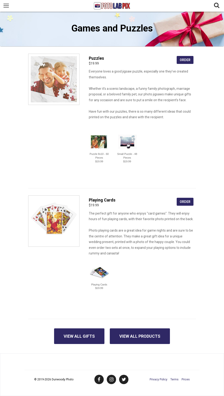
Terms (174, 379)
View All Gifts (79, 336)
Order (185, 60)
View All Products (139, 336)
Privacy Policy (158, 379)
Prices (186, 379)
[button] (99, 141)
